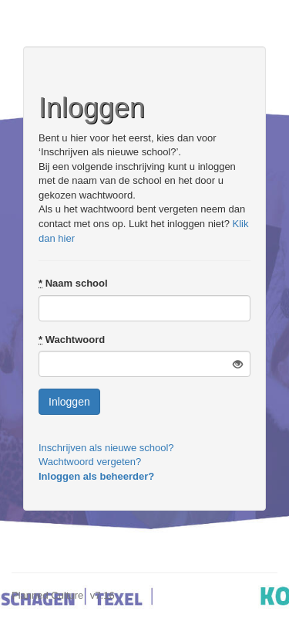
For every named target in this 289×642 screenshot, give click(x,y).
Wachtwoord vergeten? (90, 461)
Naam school (73, 283)
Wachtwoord (72, 339)
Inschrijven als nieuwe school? (106, 447)
